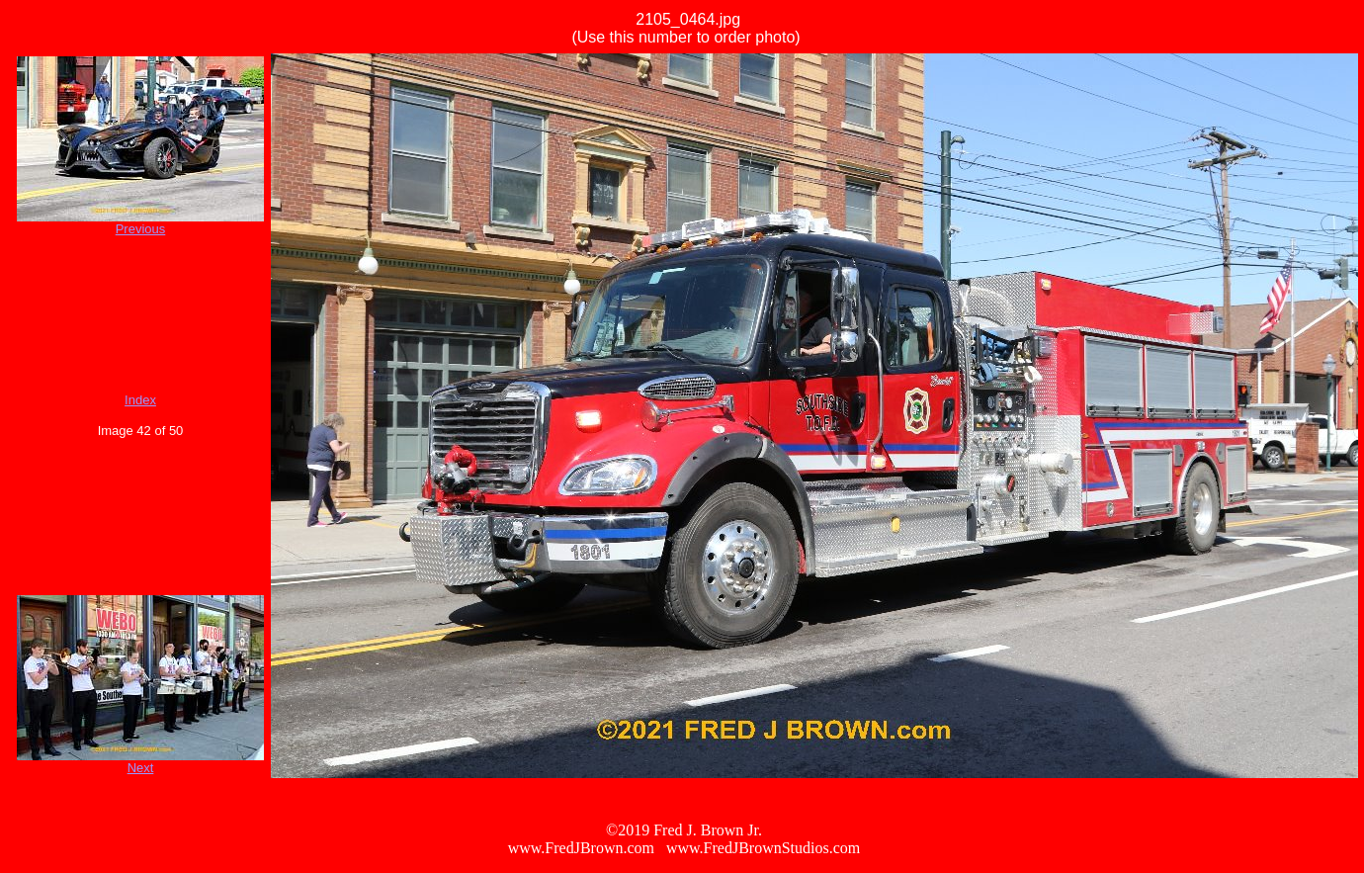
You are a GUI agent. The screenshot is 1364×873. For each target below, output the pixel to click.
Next (141, 767)
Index (140, 400)
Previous (141, 228)
